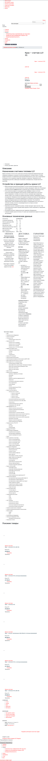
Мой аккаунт (8, 0)
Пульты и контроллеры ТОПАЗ (14, 442)
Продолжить (9, 742)
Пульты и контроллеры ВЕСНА (14, 439)
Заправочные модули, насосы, (11, 348)
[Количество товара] (33, 85)
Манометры (11, 375)
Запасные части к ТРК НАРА (14, 345)
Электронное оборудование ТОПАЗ (12, 516)
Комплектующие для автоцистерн (12, 357)
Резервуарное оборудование (11, 446)
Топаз (10, 497)
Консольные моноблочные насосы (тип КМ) (17, 399)
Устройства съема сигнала (13, 491)
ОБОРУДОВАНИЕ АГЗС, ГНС (11, 406)
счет (13, 266)
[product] (25, 535)
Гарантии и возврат (9, 5)
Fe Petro (10, 424)
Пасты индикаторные (13, 382)
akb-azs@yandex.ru (11, 725)
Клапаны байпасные (12, 411)
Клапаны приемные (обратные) (14, 452)
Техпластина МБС (12, 473)
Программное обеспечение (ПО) (14, 518)
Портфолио (7, 40)
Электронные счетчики (10, 519)
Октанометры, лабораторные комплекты (16, 381)
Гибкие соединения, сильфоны (14, 482)
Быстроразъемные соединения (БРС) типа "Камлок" (18, 481)
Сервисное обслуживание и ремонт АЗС (17, 35)
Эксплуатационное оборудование (12, 515)
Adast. (7, 333)
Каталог (7, 31)
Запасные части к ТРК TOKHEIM (14, 344)
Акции (6, 38)
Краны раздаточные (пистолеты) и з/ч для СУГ (14, 360)
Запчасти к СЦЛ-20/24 (15, 397)
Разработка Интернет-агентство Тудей (30, 731)
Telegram (19, 738)
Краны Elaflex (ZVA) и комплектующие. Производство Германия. (20, 364)
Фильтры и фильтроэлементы (14, 463)
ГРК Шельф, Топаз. (9, 338)
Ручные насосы (11, 402)
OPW (10, 513)
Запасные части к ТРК (10, 341)
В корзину (27, 86)
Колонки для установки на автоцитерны (16, 506)
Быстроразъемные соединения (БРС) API (16, 479)
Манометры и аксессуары (13, 418)
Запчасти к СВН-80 (15, 394)
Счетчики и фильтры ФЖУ (11, 488)
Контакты (8, 707)
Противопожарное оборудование (12, 430)
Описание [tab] (7, 164)
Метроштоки (11, 379)
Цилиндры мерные (12, 388)
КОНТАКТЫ (7, 44)
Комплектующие (12, 427)
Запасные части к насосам (13, 391)
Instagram (12, 738)
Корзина (2, 742)
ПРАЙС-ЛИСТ (13, 44)
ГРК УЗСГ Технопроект (10, 336)
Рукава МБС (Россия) (12, 467)
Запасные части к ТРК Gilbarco (14, 342)
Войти (6, 8)
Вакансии (7, 6)
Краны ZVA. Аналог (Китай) (14, 369)
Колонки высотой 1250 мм (13, 501)
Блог (6, 43)
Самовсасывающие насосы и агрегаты (16, 403)
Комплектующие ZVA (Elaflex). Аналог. (15, 363)
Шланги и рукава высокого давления (15, 421)
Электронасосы (12, 354)
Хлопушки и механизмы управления (15, 464)
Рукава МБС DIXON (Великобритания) (15, 469)
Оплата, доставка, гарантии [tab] (11, 165)
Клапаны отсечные (12, 451)
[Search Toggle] (44, 20)
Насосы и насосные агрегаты (11, 390)
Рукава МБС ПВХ (12, 472)
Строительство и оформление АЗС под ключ (18, 34)
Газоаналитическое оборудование (12, 335)
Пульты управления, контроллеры (12, 437)
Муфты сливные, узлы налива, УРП (15, 457)
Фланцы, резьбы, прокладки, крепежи (15, 485)
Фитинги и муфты (9, 510)
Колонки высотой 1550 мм (13, 503)
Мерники (10, 376)
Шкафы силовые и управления (14, 445)
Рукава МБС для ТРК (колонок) (14, 470)
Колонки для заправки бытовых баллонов (16, 504)
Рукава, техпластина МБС (11, 466)
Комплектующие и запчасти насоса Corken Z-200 (17, 415)
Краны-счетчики (34, 83)
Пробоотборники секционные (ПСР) (15, 461)
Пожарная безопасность (13, 37)
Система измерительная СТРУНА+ (15, 387)
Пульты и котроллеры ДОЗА (14, 443)
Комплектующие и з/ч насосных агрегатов (16, 412)
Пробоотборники (12, 384)
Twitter (31, 88)
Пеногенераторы (12, 460)
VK (15, 738)
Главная (7, 29)
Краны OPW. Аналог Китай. (13, 367)
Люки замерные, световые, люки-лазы (16, 455)
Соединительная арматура (11, 476)
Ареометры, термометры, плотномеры (16, 373)
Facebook (27, 88)
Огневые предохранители (13, 458)
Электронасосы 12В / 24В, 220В (14, 405)
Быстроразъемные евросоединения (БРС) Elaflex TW (18, 478)
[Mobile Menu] (3, 12)
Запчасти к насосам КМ (16, 393)
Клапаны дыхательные (13, 449)
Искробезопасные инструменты (14, 431)
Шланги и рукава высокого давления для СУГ (17, 475)
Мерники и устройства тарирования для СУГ (17, 378)
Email (38, 88)
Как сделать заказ (9, 2)
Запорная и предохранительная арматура (16, 409)
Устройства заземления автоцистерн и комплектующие (16, 509)
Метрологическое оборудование (12, 372)
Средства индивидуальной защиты (15, 434)
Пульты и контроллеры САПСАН (14, 440)
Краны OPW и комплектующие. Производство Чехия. (18, 366)
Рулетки (10, 385)
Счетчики (10, 351)
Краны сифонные (12, 454)
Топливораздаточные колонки (11, 494)
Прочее (7, 436)
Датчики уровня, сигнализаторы (14, 448)
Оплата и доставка (9, 3)
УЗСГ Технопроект (9, 500)
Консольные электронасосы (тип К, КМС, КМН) (17, 400)
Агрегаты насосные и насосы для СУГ (15, 408)
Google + (35, 88)
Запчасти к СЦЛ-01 (15, 396)
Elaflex (10, 512)
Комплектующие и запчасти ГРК (14, 339)
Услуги (6, 32)
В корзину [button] (9, 552)
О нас (6, 41)
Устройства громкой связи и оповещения (13, 507)
